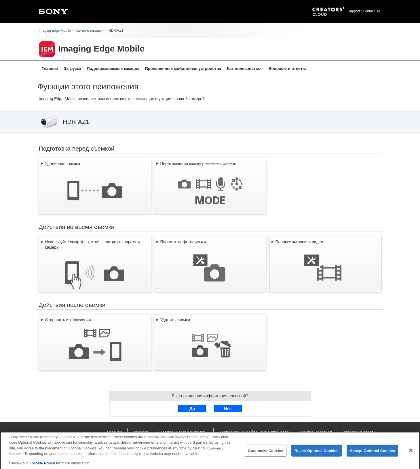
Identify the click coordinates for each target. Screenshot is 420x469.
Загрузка (72, 68)
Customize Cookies (265, 453)
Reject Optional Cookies (316, 453)
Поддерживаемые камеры (113, 68)
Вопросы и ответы (287, 68)
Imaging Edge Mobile (55, 31)
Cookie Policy (43, 466)
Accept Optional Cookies (372, 453)
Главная (50, 68)
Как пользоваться (89, 31)
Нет (228, 408)
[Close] (410, 453)
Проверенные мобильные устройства (183, 68)
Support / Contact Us (364, 11)
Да (192, 408)
